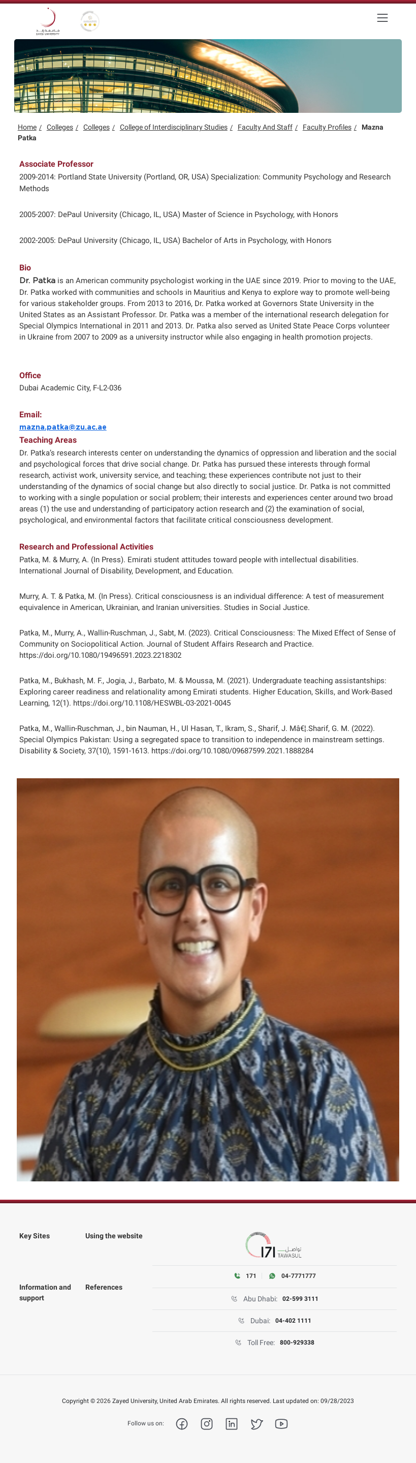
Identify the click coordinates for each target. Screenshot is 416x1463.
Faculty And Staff (265, 127)
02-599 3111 (300, 1298)
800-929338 (297, 1342)
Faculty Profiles (327, 127)
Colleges (60, 127)
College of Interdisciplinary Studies (174, 127)
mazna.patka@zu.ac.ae (63, 427)
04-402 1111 (293, 1320)
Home (27, 127)
